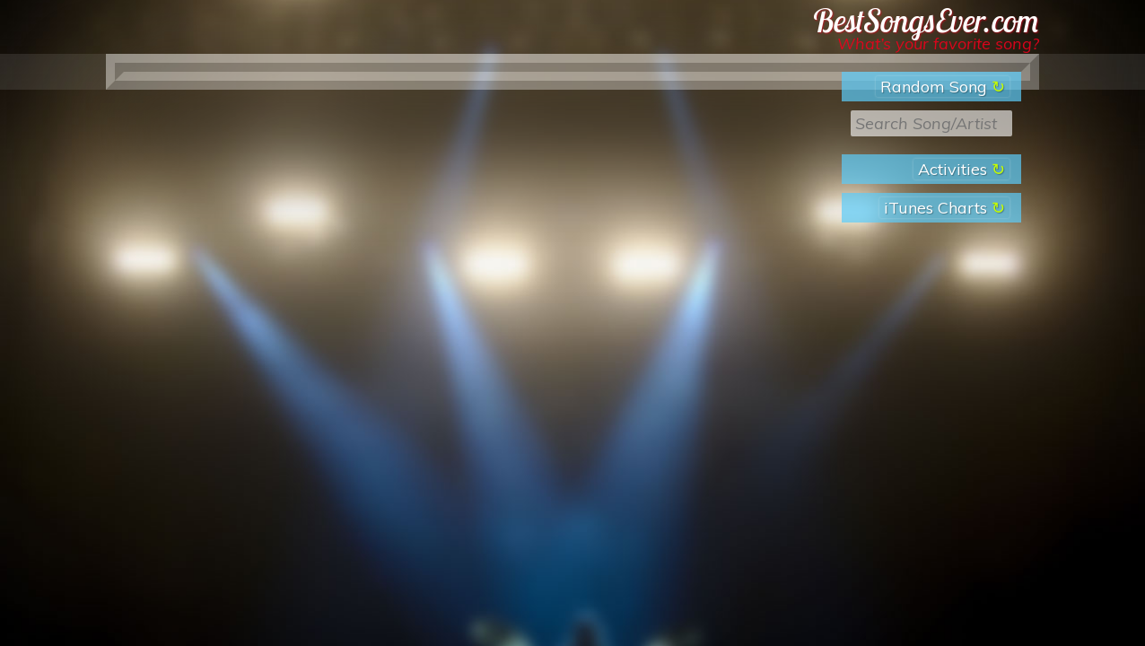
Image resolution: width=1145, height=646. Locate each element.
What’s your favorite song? (938, 43)
